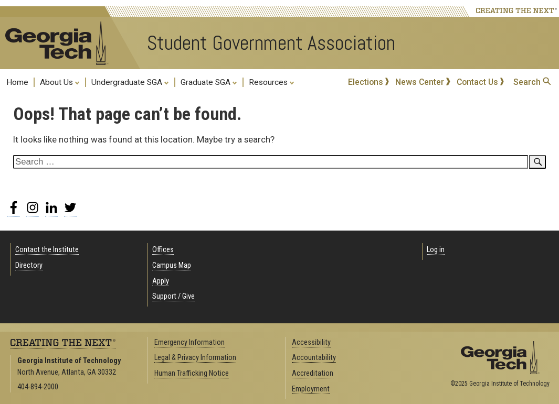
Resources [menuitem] (271, 82)
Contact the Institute (47, 249)
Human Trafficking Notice (191, 373)
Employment (311, 389)
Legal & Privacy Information (195, 357)
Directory (29, 265)
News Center (422, 82)
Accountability (314, 357)
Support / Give (173, 296)
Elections (368, 82)
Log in (436, 249)
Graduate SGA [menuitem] (209, 82)
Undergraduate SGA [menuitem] (130, 82)
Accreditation (312, 373)
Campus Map (171, 265)
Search (532, 82)
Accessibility (311, 342)
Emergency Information (189, 342)
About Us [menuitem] (60, 82)
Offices (163, 249)
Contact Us (480, 82)
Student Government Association (271, 43)
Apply (160, 281)
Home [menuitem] (17, 82)
